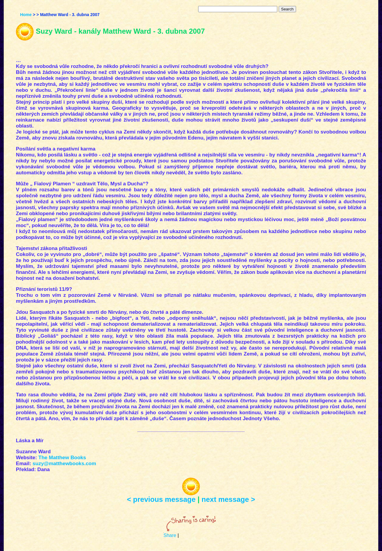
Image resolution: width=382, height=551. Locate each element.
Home (26, 14)
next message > (228, 499)
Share (170, 535)
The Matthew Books (62, 457)
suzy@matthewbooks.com (64, 463)
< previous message (161, 499)
